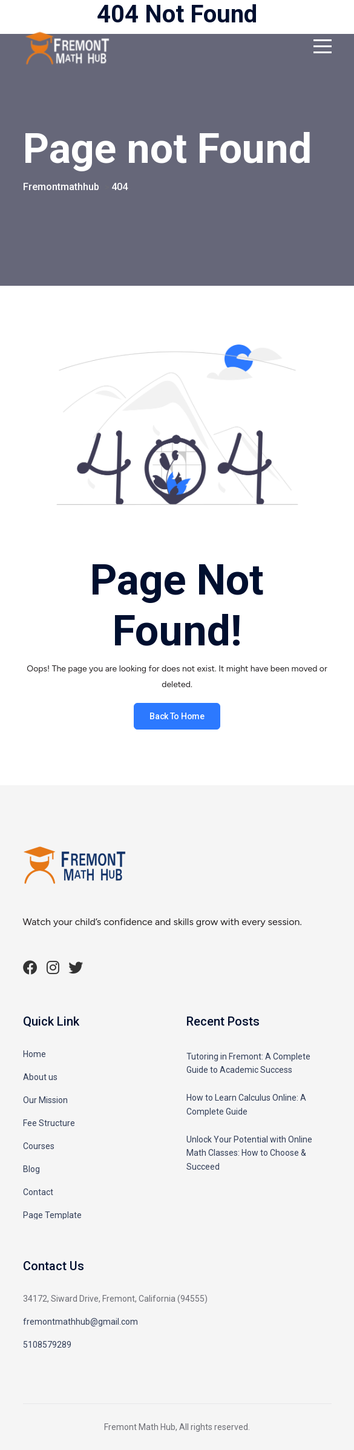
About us (40, 1077)
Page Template (52, 1215)
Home (34, 1054)
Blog (31, 1169)
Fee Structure (49, 1123)
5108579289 (47, 1344)
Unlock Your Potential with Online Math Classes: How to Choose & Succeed (249, 1153)
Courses (38, 1146)
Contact (38, 1192)
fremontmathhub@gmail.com (80, 1321)
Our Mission (45, 1100)
